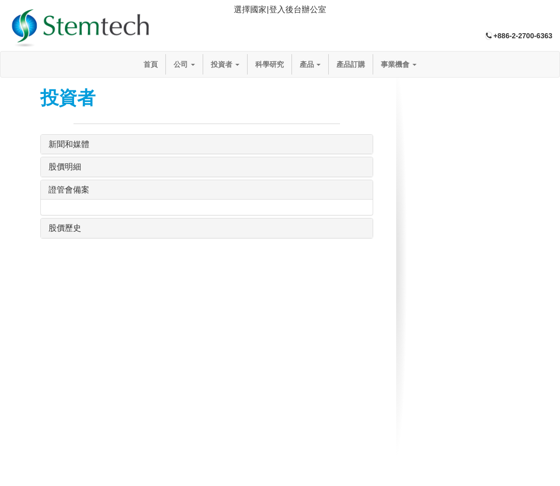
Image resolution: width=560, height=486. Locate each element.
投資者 (225, 64)
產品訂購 (350, 64)
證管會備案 (68, 189)
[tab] (280, 10)
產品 (310, 64)
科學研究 (269, 64)
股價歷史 (64, 228)
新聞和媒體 (68, 144)
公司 (184, 64)
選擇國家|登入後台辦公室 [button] (280, 9)
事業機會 (399, 64)
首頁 (150, 64)
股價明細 (64, 166)
